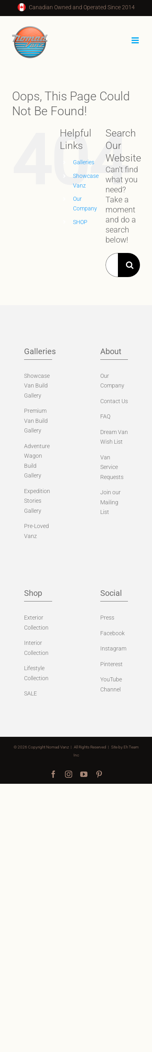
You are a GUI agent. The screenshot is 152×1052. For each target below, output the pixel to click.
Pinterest (111, 664)
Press (107, 617)
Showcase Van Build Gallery (37, 386)
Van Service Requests (112, 467)
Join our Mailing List (110, 502)
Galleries (83, 162)
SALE (30, 693)
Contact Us (114, 401)
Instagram (113, 648)
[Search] (130, 265)
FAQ (105, 416)
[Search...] (111, 265)
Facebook (112, 633)
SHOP (80, 222)
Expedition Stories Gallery (37, 501)
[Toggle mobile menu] (136, 40)
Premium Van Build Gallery (36, 421)
